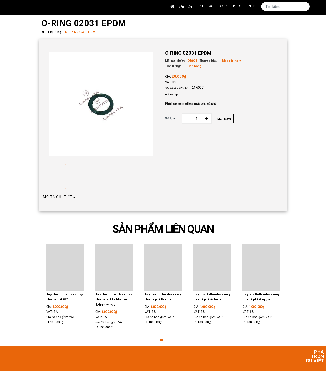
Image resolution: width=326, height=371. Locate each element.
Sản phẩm (187, 7)
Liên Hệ (250, 6)
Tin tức (236, 6)
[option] (101, 104)
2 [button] (165, 340)
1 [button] (161, 340)
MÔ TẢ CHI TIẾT (59, 197)
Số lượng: (172, 118)
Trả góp (221, 6)
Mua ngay (224, 118)
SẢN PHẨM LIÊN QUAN (163, 229)
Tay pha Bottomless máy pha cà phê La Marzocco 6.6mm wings (113, 299)
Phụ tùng (205, 6)
